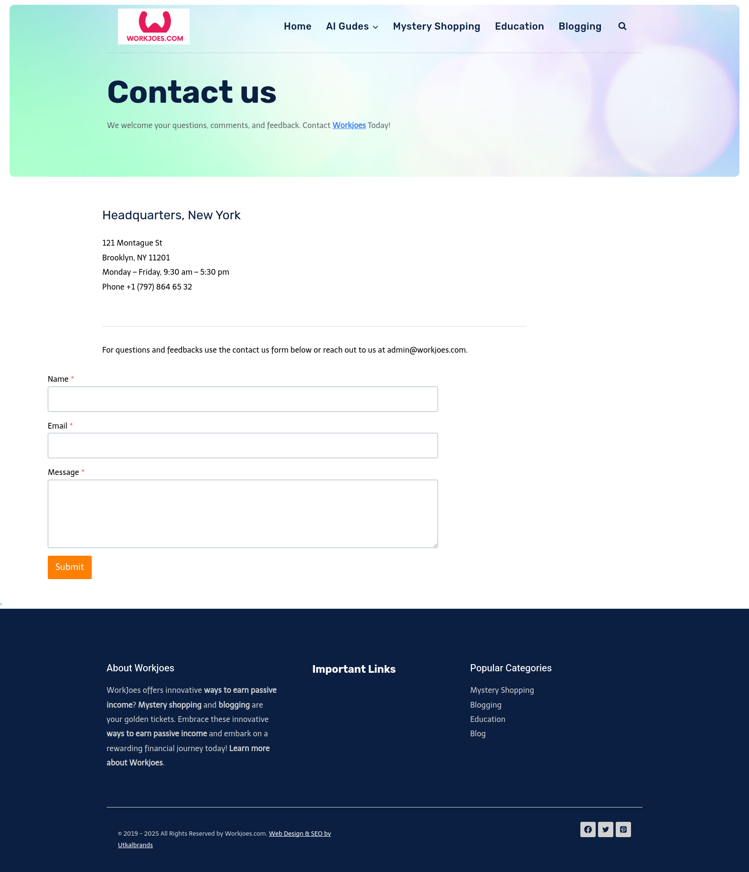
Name (61, 379)
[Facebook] (588, 829)
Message (66, 472)
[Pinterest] (623, 829)
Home (297, 26)
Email (60, 426)
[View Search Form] (622, 26)
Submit (69, 567)
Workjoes (349, 125)
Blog (478, 733)
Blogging (580, 26)
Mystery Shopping (437, 26)
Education (519, 26)
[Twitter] (605, 829)
